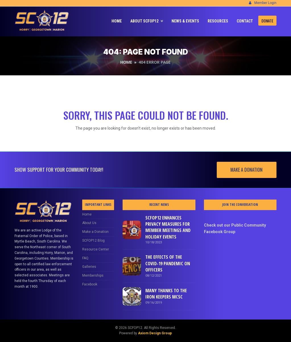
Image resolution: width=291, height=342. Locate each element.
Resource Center (95, 249)
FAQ (85, 258)
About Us (89, 223)
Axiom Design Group (155, 333)
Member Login (265, 3)
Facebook (89, 284)
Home (87, 214)
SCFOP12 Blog (93, 240)
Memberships (93, 275)
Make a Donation (95, 232)
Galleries (89, 267)
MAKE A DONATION (246, 169)
